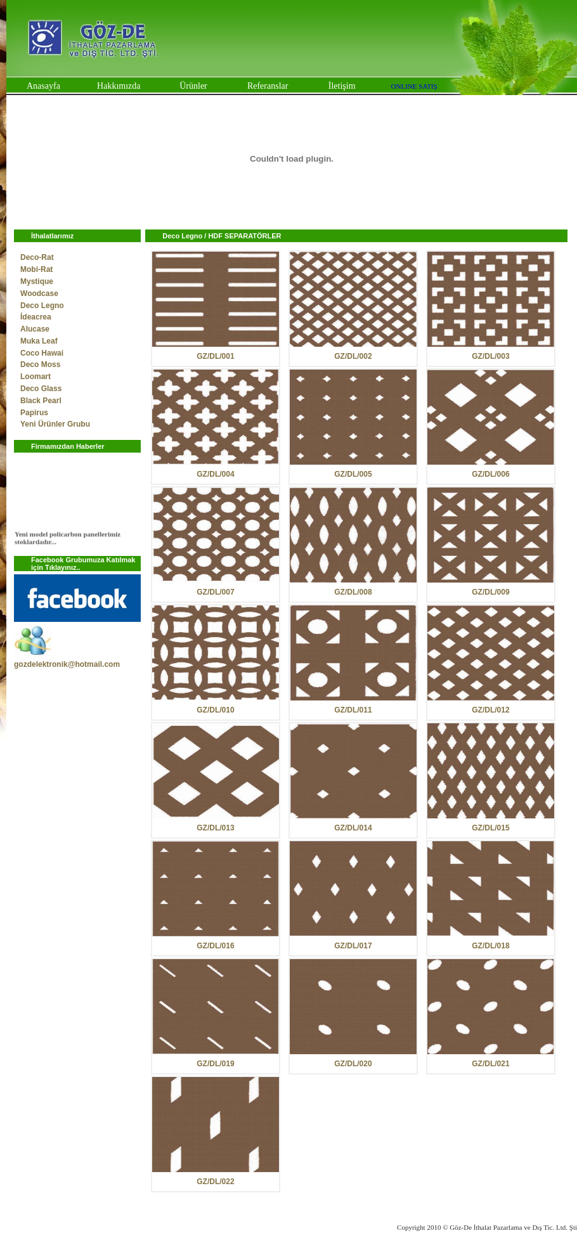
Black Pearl (41, 400)
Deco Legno (42, 305)
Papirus (34, 412)
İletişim (342, 86)
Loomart (35, 376)
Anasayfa (43, 86)
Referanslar (267, 86)
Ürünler (193, 86)
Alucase (34, 329)
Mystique (36, 281)
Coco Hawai (41, 353)
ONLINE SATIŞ (414, 86)
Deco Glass (41, 388)
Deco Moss (40, 364)
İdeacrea (35, 317)
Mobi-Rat (36, 269)
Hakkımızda (118, 86)
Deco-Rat (37, 257)
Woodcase (39, 293)
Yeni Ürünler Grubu (55, 424)
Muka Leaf (39, 341)
